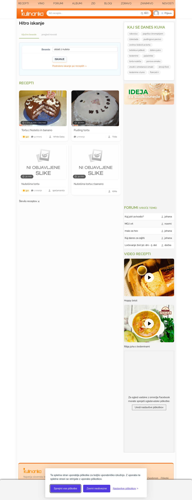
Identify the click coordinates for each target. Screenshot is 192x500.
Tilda (114, 137)
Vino (41, 3)
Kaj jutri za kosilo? (134, 216)
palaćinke (148, 56)
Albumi (77, 3)
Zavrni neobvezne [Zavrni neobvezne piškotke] (97, 488)
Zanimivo (146, 3)
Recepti (23, 3)
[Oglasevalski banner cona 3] (149, 153)
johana (168, 216)
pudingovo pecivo (152, 39)
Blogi (108, 3)
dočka (168, 245)
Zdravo (126, 3)
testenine (133, 56)
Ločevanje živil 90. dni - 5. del (141, 245)
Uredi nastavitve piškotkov (149, 407)
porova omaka (153, 61)
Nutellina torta (30, 183)
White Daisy (59, 137)
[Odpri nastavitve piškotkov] (125, 488)
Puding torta (81, 130)
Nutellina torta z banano (88, 183)
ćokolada (133, 39)
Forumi (58, 3)
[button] (163, 13)
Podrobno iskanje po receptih (68, 66)
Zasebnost (152, 478)
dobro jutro (155, 50)
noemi (168, 223)
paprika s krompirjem (153, 34)
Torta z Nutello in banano (36, 130)
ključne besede (29, 34)
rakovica (133, 34)
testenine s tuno (137, 72)
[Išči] (144, 13)
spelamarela (59, 191)
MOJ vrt (129, 223)
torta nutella (135, 61)
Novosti (168, 3)
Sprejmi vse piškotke (65, 488)
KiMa (114, 191)
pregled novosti (49, 34)
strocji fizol (164, 67)
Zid (93, 3)
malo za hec (131, 230)
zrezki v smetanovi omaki (141, 67)
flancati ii (154, 72)
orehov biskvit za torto (139, 45)
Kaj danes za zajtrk (135, 238)
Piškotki (165, 478)
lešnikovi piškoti (137, 50)
